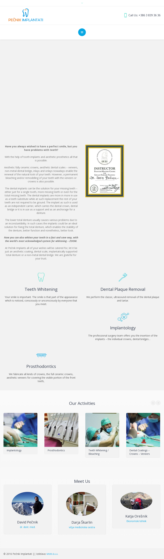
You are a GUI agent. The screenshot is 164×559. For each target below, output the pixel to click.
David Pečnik (27, 522)
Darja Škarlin (82, 522)
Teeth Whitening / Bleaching (98, 452)
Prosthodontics (56, 450)
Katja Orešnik (136, 516)
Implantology (14, 450)
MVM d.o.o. (52, 553)
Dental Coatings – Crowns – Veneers (139, 452)
